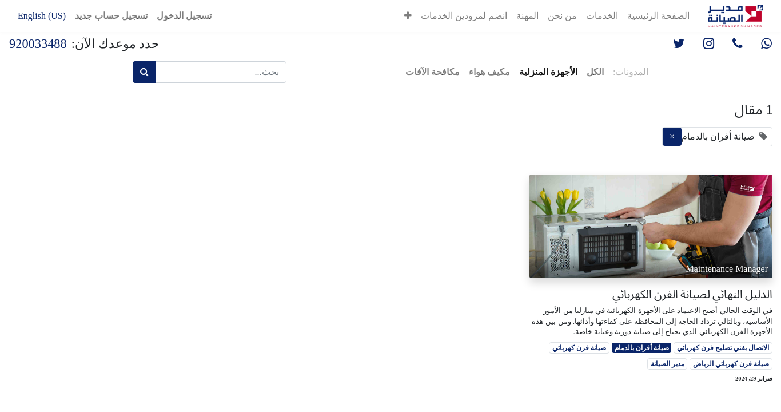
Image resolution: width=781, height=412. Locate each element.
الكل (595, 72)
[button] (408, 16)
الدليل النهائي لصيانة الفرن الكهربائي (692, 294)
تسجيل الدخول (184, 16)
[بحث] (144, 72)
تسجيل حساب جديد (111, 16)
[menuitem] (658, 16)
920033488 (38, 44)
